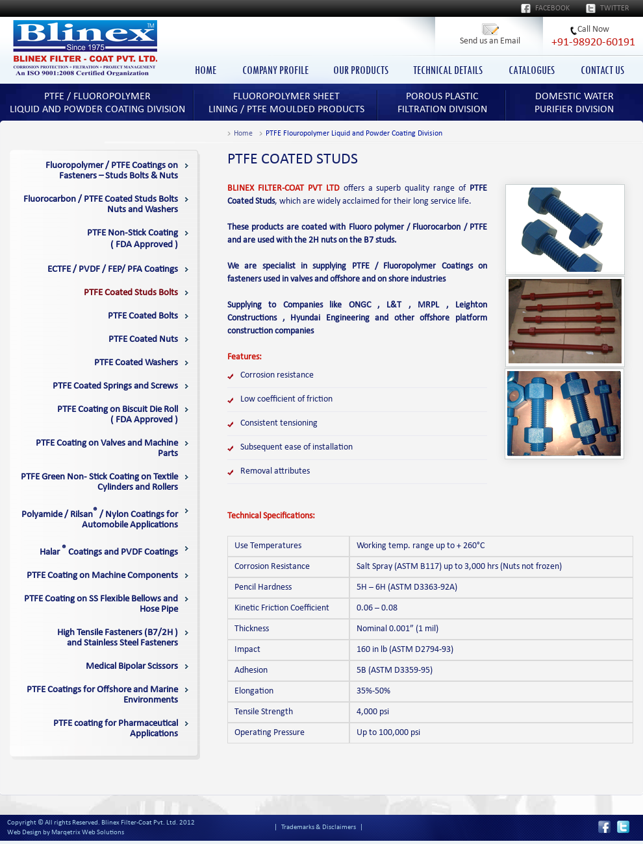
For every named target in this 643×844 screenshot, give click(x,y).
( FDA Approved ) (132, 239)
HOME (205, 70)
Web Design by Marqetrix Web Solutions (65, 832)
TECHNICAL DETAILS (448, 70)
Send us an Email (490, 41)
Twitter (614, 8)
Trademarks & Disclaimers (318, 827)
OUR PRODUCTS (360, 70)
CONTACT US (602, 70)
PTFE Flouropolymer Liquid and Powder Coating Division (354, 134)
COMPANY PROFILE (275, 70)
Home (243, 134)
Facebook (552, 8)
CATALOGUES (532, 70)
